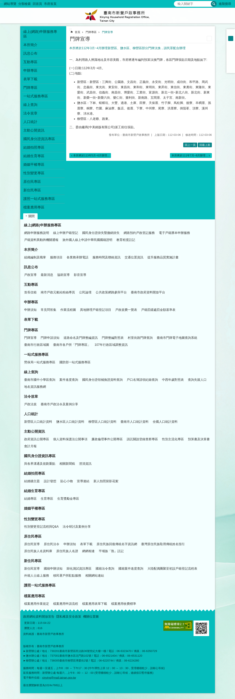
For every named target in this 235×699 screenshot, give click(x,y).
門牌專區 (91, 32)
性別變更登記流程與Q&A (41, 526)
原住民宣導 (32, 544)
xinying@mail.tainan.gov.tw (59, 677)
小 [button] (230, 33)
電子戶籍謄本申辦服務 (174, 232)
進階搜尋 (225, 3)
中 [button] (230, 38)
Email (230, 68)
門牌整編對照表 (113, 337)
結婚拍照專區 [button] (33, 147)
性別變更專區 (34, 519)
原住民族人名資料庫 (38, 551)
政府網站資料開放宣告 (38, 616)
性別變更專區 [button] (33, 173)
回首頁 (37, 3)
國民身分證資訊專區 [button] (39, 139)
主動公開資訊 (34, 431)
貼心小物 (66, 481)
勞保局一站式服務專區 (39, 362)
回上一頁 (190, 144)
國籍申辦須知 (53, 568)
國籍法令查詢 (105, 568)
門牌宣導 (107, 32)
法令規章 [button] (30, 113)
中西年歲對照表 (173, 379)
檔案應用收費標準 (123, 603)
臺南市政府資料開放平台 (148, 292)
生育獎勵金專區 (68, 498)
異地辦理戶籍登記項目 (95, 309)
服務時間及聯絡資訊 (106, 257)
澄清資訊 (85, 463)
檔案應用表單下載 (94, 603)
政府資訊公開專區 (36, 439)
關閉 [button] (31, 216)
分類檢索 (24, 3)
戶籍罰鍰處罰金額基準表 (158, 309)
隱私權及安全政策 (68, 616)
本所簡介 (31, 250)
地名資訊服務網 (35, 386)
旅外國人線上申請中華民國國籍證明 (87, 239)
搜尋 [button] (214, 4)
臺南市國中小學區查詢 (39, 379)
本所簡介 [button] (30, 45)
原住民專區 (32, 536)
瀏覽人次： (31, 628)
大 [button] (230, 43)
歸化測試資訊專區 (79, 568)
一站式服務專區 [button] (35, 96)
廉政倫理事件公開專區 (107, 439)
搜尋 (177, 2)
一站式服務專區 (36, 354)
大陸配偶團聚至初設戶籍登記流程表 (172, 568)
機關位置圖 (91, 616)
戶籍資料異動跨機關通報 (41, 239)
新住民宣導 (32, 568)
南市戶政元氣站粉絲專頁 (58, 292)
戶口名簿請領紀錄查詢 (142, 379)
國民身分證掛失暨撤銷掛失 (101, 232)
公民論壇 (85, 292)
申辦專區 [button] (30, 70)
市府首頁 (50, 3)
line (230, 63)
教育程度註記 (125, 239)
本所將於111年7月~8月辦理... (190, 155)
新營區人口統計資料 (38, 421)
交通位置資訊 (134, 257)
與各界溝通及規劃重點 (39, 463)
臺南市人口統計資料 (135, 421)
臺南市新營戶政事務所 (118, 15)
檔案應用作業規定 (36, 603)
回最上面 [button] (204, 144)
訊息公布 (31, 267)
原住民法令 (51, 544)
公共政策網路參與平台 (111, 292)
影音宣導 (80, 274)
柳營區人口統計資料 (102, 421)
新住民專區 (32, 561)
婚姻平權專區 (33, 164)
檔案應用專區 (34, 596)
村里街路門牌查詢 (140, 337)
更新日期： (31, 622)
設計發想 (50, 481)
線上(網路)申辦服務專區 (42, 225)
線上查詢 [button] (30, 105)
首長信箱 (30, 292)
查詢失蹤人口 (197, 379)
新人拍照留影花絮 (105, 481)
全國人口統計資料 (165, 421)
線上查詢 (31, 372)
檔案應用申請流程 (65, 603)
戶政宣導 (30, 274)
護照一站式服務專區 (39, 199)
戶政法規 (30, 404)
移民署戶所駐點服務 (67, 575)
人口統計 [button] (30, 122)
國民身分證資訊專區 (39, 456)
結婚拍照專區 (34, 473)
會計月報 (30, 446)
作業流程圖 (68, 309)
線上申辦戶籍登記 (65, 232)
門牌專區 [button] (30, 88)
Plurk (230, 53)
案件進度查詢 (68, 379)
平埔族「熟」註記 (111, 551)
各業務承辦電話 (77, 257)
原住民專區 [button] (32, 182)
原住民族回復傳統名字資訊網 (117, 544)
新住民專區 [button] (32, 190)
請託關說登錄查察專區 (142, 439)
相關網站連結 (94, 575)
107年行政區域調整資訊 (111, 344)
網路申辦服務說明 (36, 232)
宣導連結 (83, 481)
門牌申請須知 (50, 337)
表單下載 (30, 79)
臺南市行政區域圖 (36, 344)
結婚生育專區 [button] (33, 156)
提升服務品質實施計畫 (163, 257)
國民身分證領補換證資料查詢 (102, 379)
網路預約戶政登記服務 (139, 232)
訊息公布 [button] (30, 53)
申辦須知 (30, 309)
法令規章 (31, 396)
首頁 (77, 32)
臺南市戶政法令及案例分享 (59, 404)
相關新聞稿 (67, 463)
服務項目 (56, 257)
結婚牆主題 (32, 481)
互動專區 (31, 285)
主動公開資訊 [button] (33, 130)
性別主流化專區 (173, 439)
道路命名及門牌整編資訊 (80, 337)
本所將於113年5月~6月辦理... (91, 155)
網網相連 (88, 551)
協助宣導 (63, 274)
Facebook (230, 48)
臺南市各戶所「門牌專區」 (72, 344)
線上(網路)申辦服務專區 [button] (40, 34)
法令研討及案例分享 (77, 526)
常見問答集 (48, 309)
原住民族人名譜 (67, 551)
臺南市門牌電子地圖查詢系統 (177, 337)
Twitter (230, 58)
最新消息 (47, 274)
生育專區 (47, 498)
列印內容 (209, 38)
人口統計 (31, 414)
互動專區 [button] (30, 62)
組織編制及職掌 (35, 257)
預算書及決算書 (199, 439)
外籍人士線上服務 (36, 575)
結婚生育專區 (34, 491)
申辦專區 (31, 302)
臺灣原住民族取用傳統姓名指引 (163, 544)
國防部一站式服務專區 (75, 362)
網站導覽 (10, 3)
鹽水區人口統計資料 (70, 421)
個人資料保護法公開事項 (70, 439)
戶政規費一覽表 (126, 309)
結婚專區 (30, 498)
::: (1, 1)
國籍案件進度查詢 (130, 568)
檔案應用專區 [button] (33, 207)
